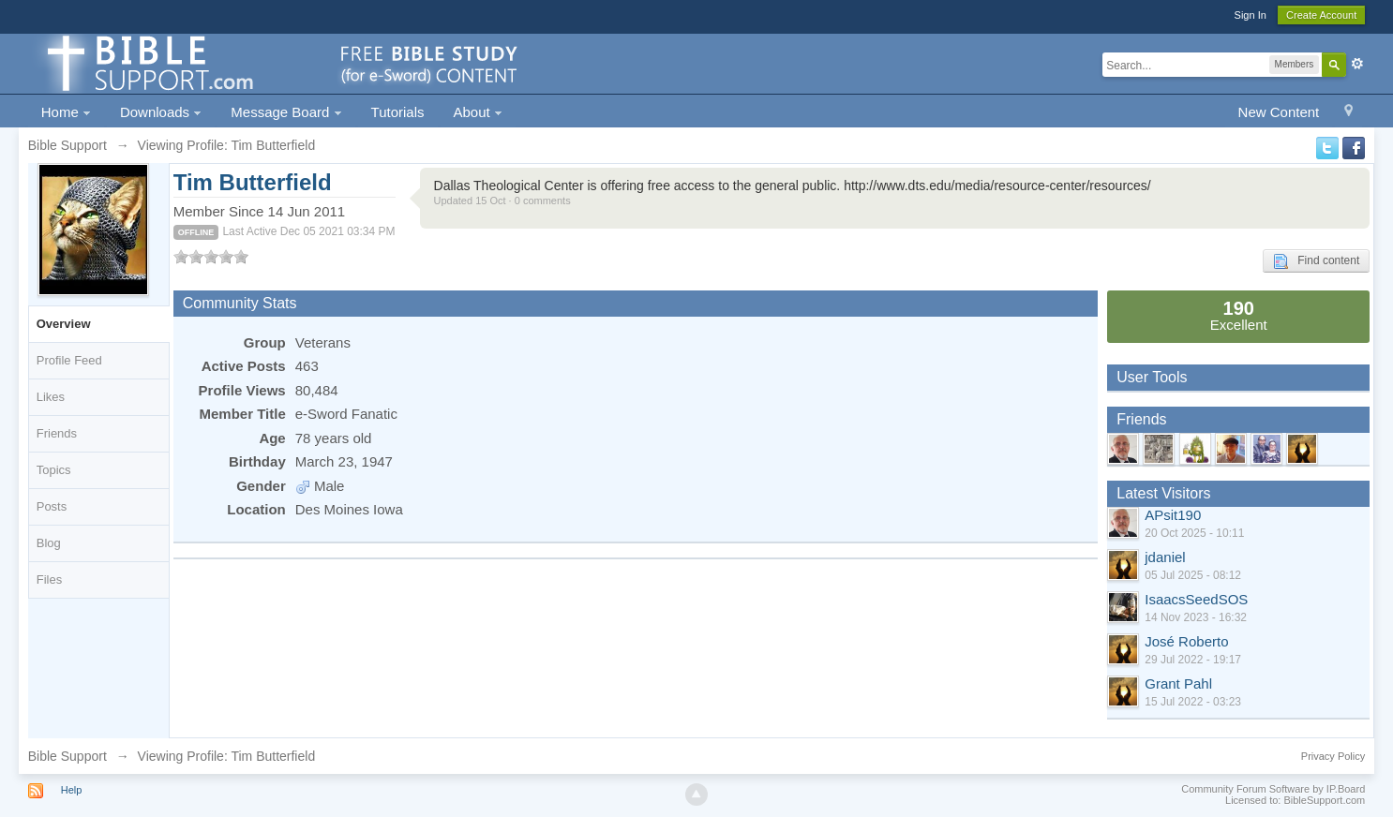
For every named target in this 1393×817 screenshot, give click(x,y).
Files (49, 579)
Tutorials (398, 112)
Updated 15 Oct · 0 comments (502, 200)
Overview (64, 324)
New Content (1279, 112)
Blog (49, 543)
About (478, 112)
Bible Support (67, 756)
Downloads (161, 112)
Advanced (1357, 63)
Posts (52, 506)
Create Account (1321, 15)
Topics (54, 470)
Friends (57, 433)
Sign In (1250, 15)
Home (66, 112)
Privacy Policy (1333, 756)
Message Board (286, 112)
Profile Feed (69, 360)
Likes (51, 397)
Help (71, 789)
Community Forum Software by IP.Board (1273, 789)
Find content (1316, 261)
